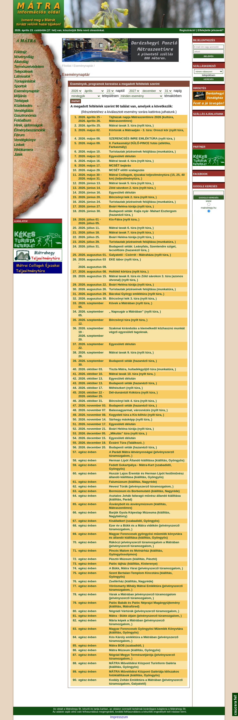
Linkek (19, 145)
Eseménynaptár (26, 91)
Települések (23, 71)
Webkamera (23, 150)
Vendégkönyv (25, 140)
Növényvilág (23, 57)
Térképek (21, 101)
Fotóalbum (22, 120)
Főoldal (66, 65)
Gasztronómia (25, 115)
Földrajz (20, 52)
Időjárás (20, 96)
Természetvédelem (29, 67)
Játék (18, 155)
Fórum (19, 135)
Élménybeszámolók (29, 130)
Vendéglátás (23, 111)
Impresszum (119, 717)
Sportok (20, 86)
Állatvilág (21, 62)
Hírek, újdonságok (28, 125)
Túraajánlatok (24, 81)
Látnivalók (22, 76)
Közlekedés (23, 106)
